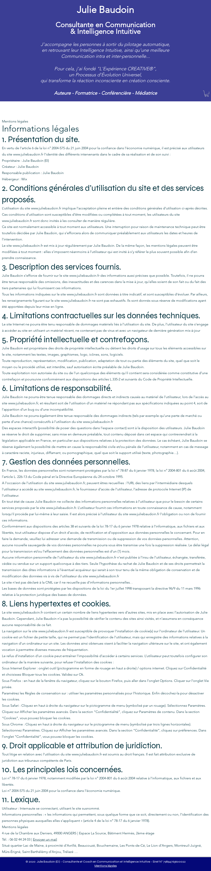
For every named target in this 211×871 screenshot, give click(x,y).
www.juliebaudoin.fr (28, 154)
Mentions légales (106, 866)
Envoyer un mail (45, 839)
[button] (206, 94)
